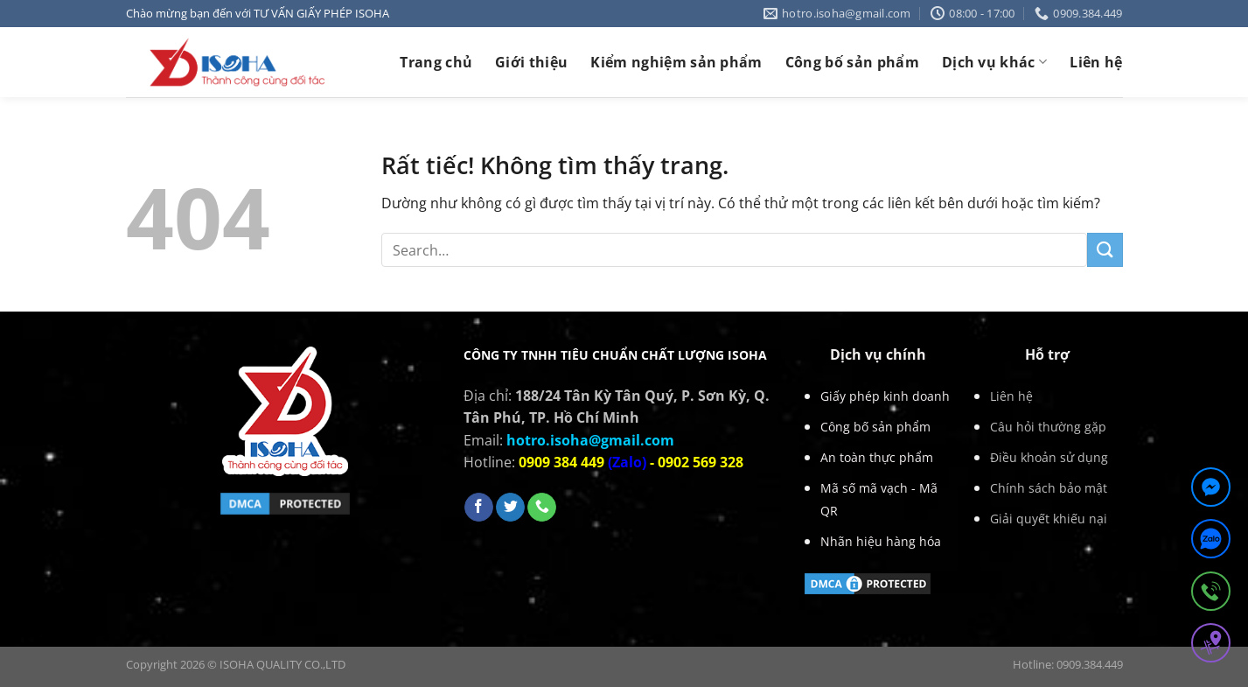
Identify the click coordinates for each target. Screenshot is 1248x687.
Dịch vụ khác (994, 62)
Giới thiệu (531, 62)
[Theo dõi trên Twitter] (510, 507)
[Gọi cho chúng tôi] (541, 507)
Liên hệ (1096, 62)
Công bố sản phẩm (852, 62)
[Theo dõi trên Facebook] (478, 507)
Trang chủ (436, 62)
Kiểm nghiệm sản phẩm (676, 62)
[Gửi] (1104, 250)
